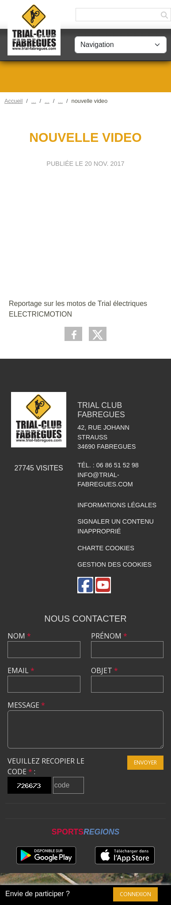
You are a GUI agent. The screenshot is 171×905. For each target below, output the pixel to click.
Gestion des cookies (114, 564)
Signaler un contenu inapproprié (115, 526)
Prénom (109, 636)
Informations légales (116, 505)
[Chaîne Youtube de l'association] (103, 585)
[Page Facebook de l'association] (85, 585)
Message (26, 705)
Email (21, 670)
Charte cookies (105, 548)
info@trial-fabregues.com (105, 479)
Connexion (135, 894)
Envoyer (145, 762)
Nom (19, 636)
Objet (104, 670)
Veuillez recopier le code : (46, 766)
